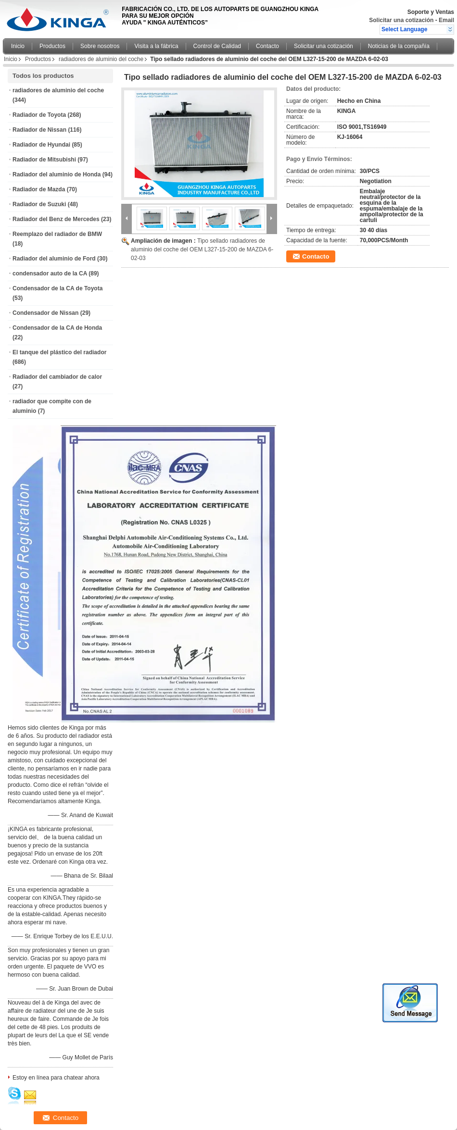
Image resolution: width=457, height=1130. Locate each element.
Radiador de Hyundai (41, 144)
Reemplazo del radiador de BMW (57, 234)
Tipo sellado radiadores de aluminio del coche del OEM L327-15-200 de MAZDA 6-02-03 (202, 249)
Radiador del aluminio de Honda (57, 174)
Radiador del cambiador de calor (57, 376)
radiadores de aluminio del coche (101, 59)
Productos (52, 46)
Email (446, 20)
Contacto (267, 46)
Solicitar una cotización (401, 20)
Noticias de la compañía (399, 46)
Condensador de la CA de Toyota (57, 288)
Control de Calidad (217, 46)
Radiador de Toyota (39, 115)
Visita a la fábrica (156, 46)
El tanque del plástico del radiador (59, 352)
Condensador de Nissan (45, 313)
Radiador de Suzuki (39, 204)
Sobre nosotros (99, 46)
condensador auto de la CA (50, 273)
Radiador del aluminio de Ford (54, 258)
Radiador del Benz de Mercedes (56, 219)
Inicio (18, 46)
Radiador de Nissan (39, 129)
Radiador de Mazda (39, 189)
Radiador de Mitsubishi (44, 159)
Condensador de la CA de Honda (57, 327)
